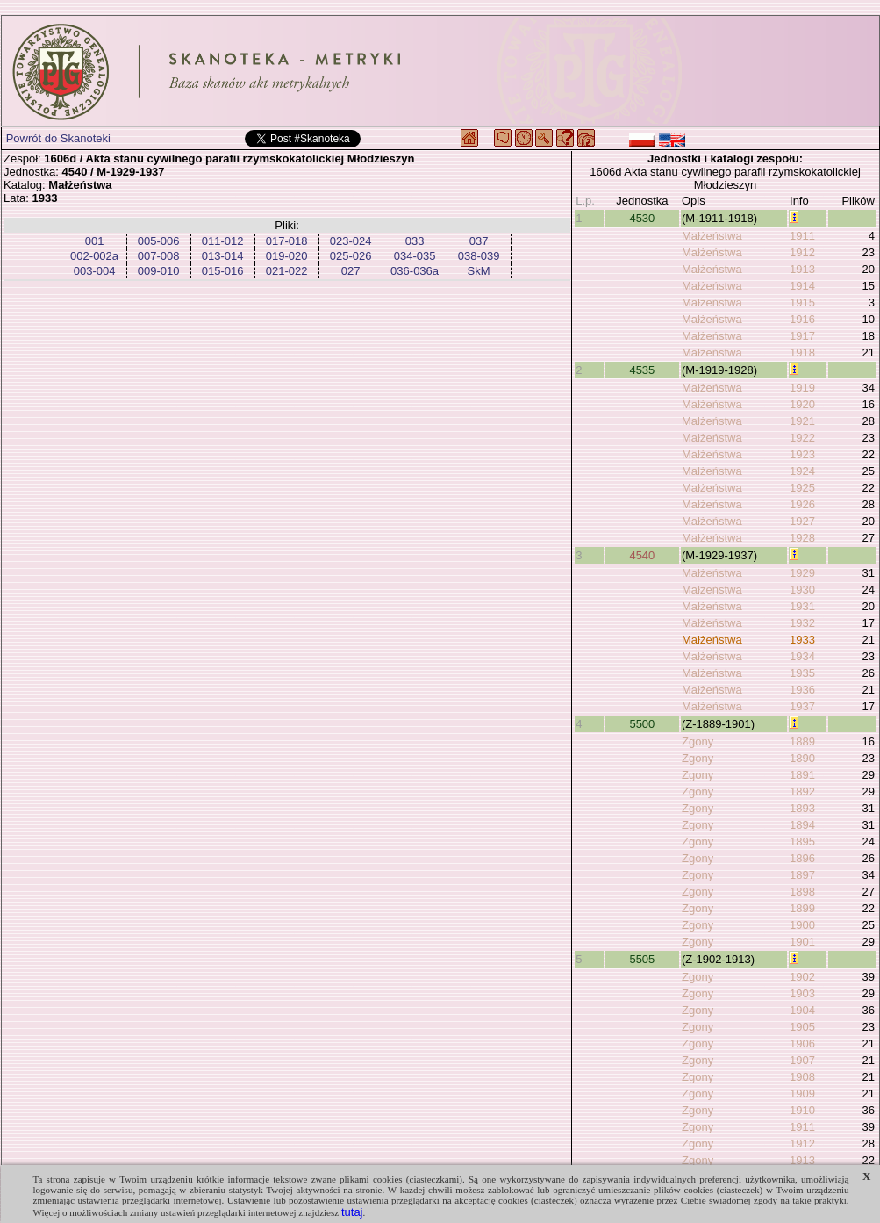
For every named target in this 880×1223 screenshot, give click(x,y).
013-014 (223, 256)
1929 (802, 572)
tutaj (352, 1212)
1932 (802, 622)
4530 (642, 218)
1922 (802, 437)
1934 (802, 656)
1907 (802, 1060)
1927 (802, 521)
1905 (802, 1026)
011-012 (223, 241)
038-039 (479, 256)
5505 (642, 959)
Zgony (697, 741)
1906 (802, 1043)
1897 (802, 874)
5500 (642, 723)
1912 (802, 252)
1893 (802, 808)
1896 (802, 858)
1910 (802, 1110)
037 (479, 241)
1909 (802, 1093)
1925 (802, 487)
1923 (802, 454)
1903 (802, 993)
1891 (802, 774)
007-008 (159, 256)
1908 (802, 1076)
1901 (802, 941)
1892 (802, 791)
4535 (642, 370)
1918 (802, 352)
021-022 (287, 270)
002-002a (94, 256)
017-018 (287, 241)
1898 (802, 891)
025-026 (351, 256)
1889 (802, 741)
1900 (802, 925)
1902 (802, 976)
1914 (802, 285)
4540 (642, 555)
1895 (802, 841)
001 (94, 241)
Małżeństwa (712, 235)
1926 (802, 504)
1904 (802, 1010)
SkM (479, 270)
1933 (802, 639)
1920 (802, 404)
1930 (802, 589)
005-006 (159, 241)
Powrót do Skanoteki (58, 138)
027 (351, 270)
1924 (802, 471)
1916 (802, 319)
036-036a (414, 270)
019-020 (287, 256)
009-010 (159, 270)
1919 (802, 387)
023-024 (351, 241)
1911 (802, 235)
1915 (802, 302)
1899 (802, 908)
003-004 (95, 270)
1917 (802, 335)
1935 (802, 673)
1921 (802, 421)
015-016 (223, 270)
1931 (802, 606)
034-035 (415, 256)
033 (415, 241)
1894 (802, 824)
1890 (802, 758)
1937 (802, 706)
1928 (802, 537)
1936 (802, 689)
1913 (802, 269)
